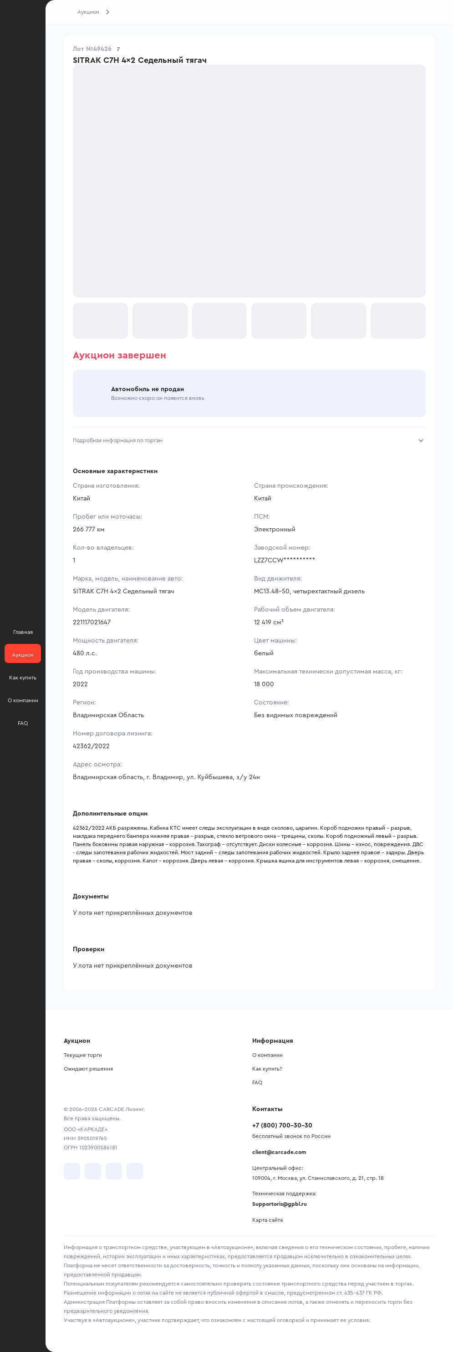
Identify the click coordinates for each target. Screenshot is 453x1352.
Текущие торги (83, 1055)
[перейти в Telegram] (93, 1171)
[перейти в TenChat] (135, 1171)
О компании (267, 1055)
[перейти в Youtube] (114, 1171)
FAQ (257, 1082)
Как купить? (267, 1068)
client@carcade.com (279, 1152)
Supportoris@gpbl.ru (279, 1204)
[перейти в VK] (72, 1171)
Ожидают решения (88, 1068)
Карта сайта (267, 1220)
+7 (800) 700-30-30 (282, 1125)
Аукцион (88, 12)
